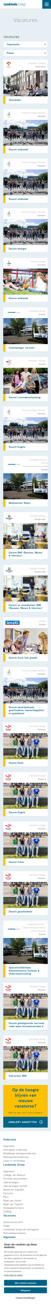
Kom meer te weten (13, 1275)
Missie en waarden (13, 1189)
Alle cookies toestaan (25, 1283)
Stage (6, 1225)
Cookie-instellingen (25, 1297)
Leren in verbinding (14, 1160)
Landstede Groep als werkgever (21, 1229)
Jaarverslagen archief (15, 1186)
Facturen (8, 1193)
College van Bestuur (14, 1175)
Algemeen (8, 1146)
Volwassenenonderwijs (16, 1157)
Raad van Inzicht (12, 1200)
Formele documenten (15, 1178)
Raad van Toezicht (13, 1204)
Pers (5, 1197)
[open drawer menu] (46, 4)
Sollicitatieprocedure (14, 1233)
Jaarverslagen (11, 1182)
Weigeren (25, 1290)
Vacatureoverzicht (13, 1222)
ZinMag (7, 1211)
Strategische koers (13, 1208)
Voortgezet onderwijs (15, 1149)
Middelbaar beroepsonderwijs (19, 1153)
